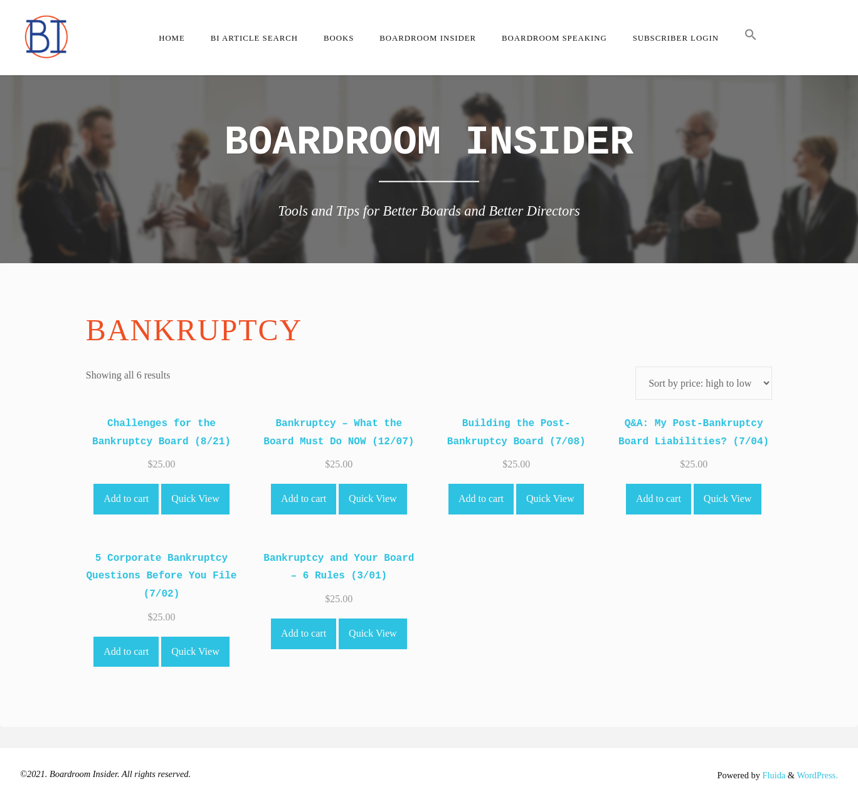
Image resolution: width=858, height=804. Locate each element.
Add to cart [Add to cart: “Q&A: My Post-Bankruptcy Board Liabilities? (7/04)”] (658, 498)
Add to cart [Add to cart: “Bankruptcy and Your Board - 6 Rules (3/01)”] (303, 633)
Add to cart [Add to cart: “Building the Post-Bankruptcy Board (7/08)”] (481, 498)
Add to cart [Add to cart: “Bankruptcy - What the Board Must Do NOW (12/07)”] (303, 498)
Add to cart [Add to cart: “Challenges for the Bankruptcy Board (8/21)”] (126, 498)
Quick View (195, 498)
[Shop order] (703, 383)
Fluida (772, 775)
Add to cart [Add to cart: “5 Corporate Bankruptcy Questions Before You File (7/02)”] (126, 651)
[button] (750, 37)
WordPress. (817, 775)
